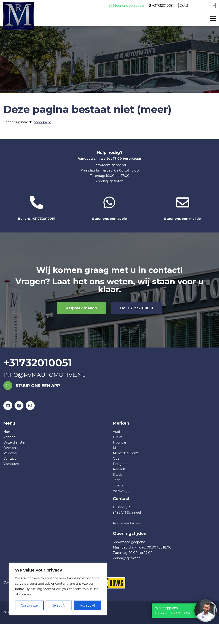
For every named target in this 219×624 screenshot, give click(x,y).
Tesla (116, 480)
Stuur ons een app (31, 385)
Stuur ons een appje (126, 6)
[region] (58, 589)
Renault (119, 469)
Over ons (10, 448)
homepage (42, 122)
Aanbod (9, 437)
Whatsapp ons (166, 608)
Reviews (10, 453)
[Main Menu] (212, 19)
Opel (116, 458)
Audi (116, 432)
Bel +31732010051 (136, 308)
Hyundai (119, 442)
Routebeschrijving (127, 523)
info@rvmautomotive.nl (44, 374)
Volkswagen (122, 491)
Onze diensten (14, 442)
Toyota (118, 485)
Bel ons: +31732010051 (36, 208)
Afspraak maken (81, 308)
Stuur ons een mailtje (182, 208)
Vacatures (11, 464)
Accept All (87, 605)
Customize (29, 605)
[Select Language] (197, 5)
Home (8, 432)
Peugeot (120, 464)
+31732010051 (161, 6)
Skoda (117, 475)
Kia (115, 448)
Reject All (58, 605)
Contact (9, 458)
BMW (117, 437)
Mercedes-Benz (125, 453)
